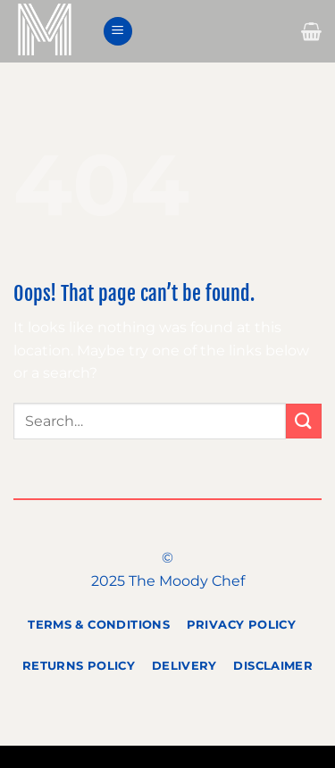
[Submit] (304, 421)
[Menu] (118, 31)
